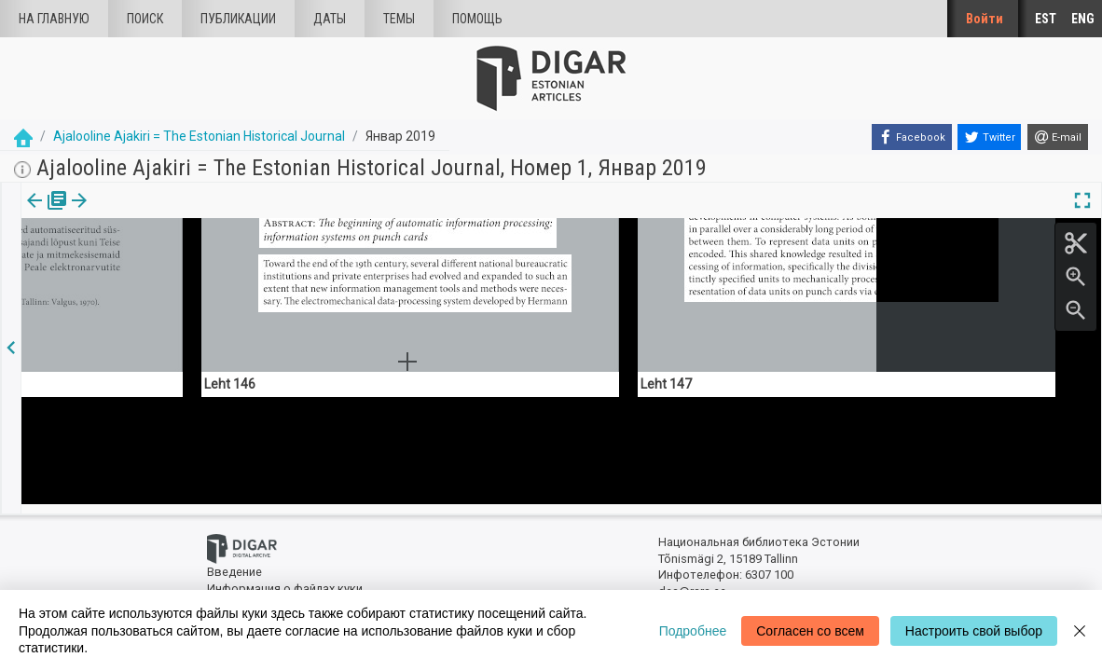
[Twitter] (989, 137)
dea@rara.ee (692, 584)
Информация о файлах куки (285, 580)
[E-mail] (1057, 137)
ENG (1083, 18)
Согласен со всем (810, 630)
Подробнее (693, 630)
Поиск (145, 18)
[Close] (1079, 630)
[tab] (44, 213)
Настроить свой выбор (973, 630)
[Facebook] (912, 137)
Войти (984, 18)
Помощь (477, 18)
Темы (399, 18)
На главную (54, 18)
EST (1045, 18)
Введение (234, 564)
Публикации (238, 18)
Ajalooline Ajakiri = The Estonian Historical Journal (199, 136)
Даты (329, 18)
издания (44, 213)
